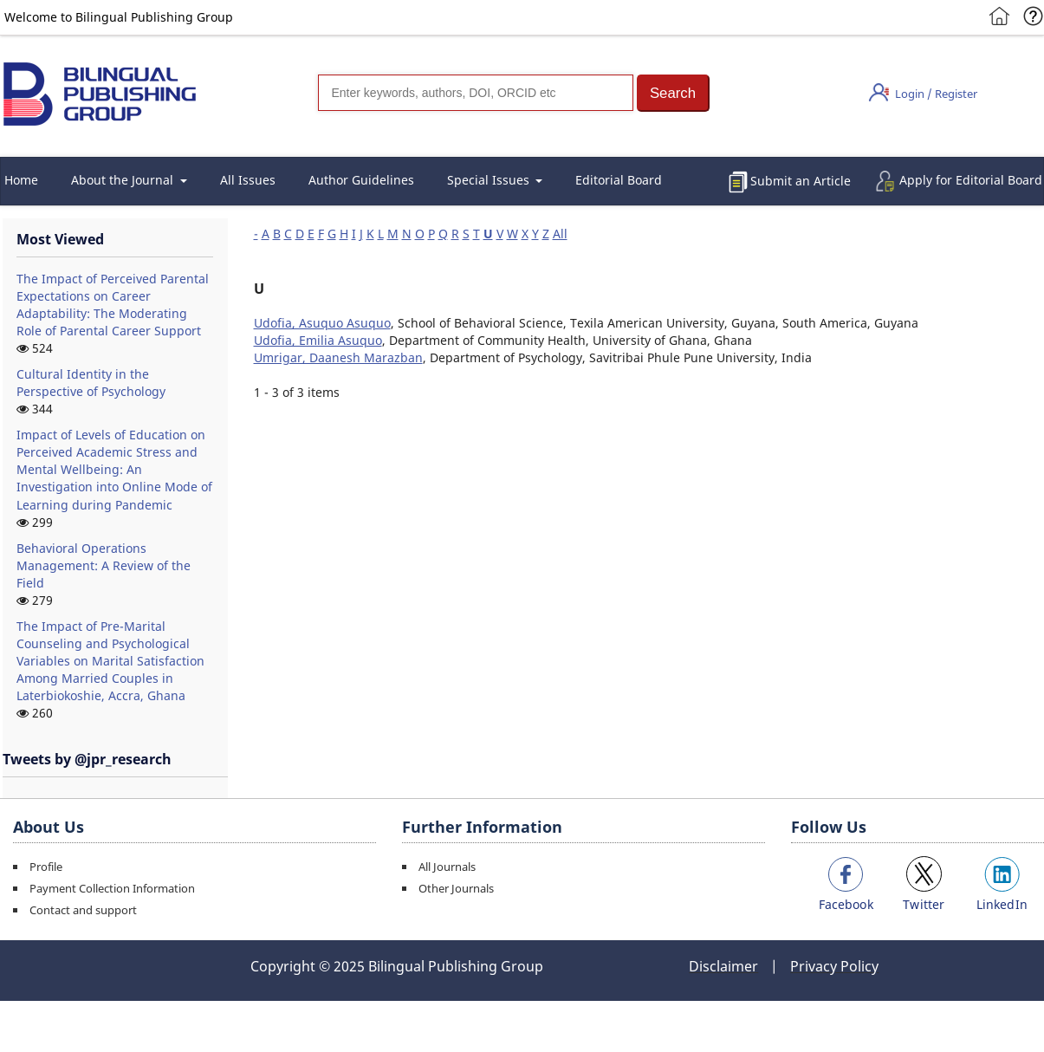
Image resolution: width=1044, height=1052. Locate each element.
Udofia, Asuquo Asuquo (322, 323)
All (560, 233)
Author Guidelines (361, 180)
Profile (45, 866)
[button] (673, 93)
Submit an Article (800, 180)
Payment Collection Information (112, 888)
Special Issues (490, 180)
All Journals (447, 866)
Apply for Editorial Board (970, 180)
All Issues (248, 180)
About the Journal (124, 180)
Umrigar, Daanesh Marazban (338, 357)
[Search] (475, 93)
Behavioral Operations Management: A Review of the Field (103, 565)
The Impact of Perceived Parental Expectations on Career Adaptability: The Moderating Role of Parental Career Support (112, 304)
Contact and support (83, 910)
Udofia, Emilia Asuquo (318, 340)
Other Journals (456, 888)
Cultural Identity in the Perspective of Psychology (90, 382)
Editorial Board (618, 180)
